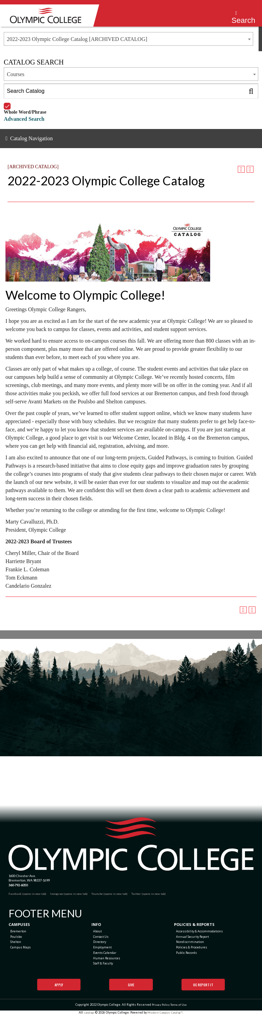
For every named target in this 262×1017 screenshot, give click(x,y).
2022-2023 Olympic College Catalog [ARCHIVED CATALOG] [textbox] (77, 39)
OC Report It (203, 987)
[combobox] (128, 39)
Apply (59, 987)
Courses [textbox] (16, 74)
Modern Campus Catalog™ (166, 1015)
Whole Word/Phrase (25, 103)
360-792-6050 (18, 885)
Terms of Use (178, 1007)
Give (131, 987)
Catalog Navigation (31, 138)
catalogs (87, 1015)
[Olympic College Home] (131, 844)
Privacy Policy (159, 1007)
